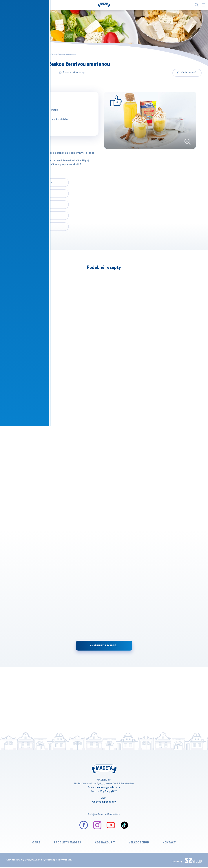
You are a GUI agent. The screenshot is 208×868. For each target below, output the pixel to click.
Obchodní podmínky (104, 803)
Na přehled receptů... (104, 646)
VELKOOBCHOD (137, 844)
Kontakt (167, 844)
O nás (39, 844)
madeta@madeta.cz (108, 789)
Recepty (25, 55)
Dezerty (67, 72)
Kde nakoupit (104, 844)
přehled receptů (188, 73)
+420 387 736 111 (106, 793)
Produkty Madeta (68, 844)
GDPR (104, 799)
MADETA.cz (12, 55)
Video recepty (80, 72)
